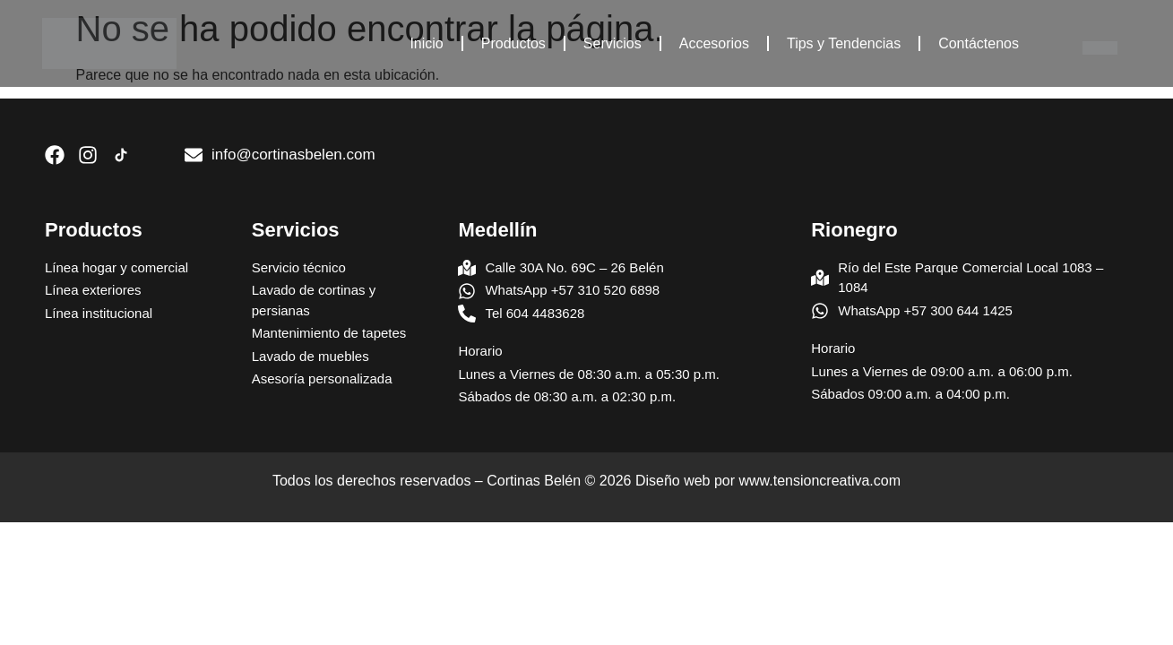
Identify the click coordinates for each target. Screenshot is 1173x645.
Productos (513, 43)
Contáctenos (978, 43)
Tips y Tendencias (844, 43)
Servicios (612, 43)
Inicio (426, 43)
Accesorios (714, 43)
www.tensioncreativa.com (820, 480)
